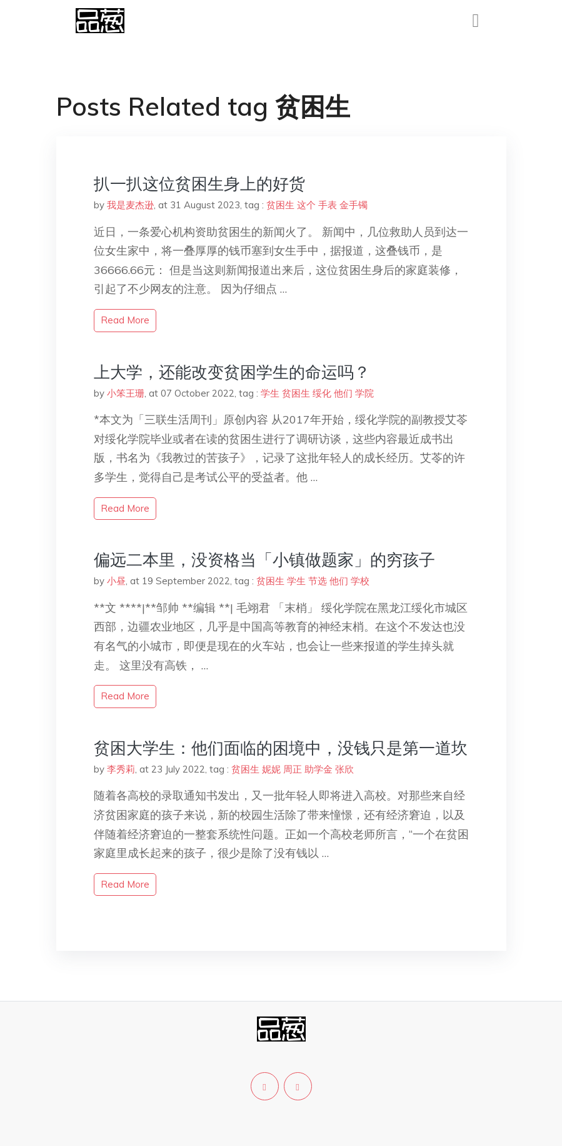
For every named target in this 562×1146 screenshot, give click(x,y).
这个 (306, 205)
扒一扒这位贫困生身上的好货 (199, 183)
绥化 (322, 393)
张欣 (344, 769)
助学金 (318, 769)
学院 (364, 393)
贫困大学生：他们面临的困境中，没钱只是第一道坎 (281, 748)
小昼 (116, 581)
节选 (317, 581)
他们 (343, 393)
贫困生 (280, 205)
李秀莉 (121, 769)
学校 (360, 581)
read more (125, 320)
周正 (292, 769)
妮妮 (271, 769)
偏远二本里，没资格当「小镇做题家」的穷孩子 (264, 559)
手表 (327, 205)
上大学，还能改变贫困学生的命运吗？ (232, 372)
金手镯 (353, 205)
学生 (270, 393)
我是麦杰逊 (130, 205)
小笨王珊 (125, 393)
